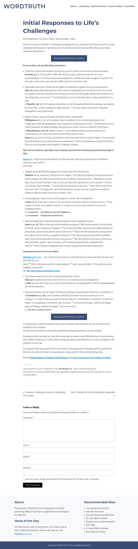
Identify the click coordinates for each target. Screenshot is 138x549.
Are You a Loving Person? (39, 309)
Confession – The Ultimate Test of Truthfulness (49, 212)
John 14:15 (30, 280)
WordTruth (24, 6)
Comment (28, 417)
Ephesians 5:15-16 (23, 533)
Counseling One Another (97, 508)
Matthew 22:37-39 (32, 257)
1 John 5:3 (29, 283)
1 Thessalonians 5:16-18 (36, 130)
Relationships (62, 39)
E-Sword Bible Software (97, 528)
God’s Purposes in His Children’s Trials (92, 357)
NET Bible (90, 525)
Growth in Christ (47, 39)
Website (26, 468)
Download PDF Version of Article (69, 58)
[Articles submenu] (77, 6)
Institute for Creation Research (100, 521)
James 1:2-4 (30, 137)
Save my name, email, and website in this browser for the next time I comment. (62, 479)
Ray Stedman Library (96, 532)
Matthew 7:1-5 (32, 175)
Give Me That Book (95, 511)
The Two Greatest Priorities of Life (43, 271)
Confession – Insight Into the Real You (45, 215)
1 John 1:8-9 (31, 202)
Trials (72, 39)
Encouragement (30, 39)
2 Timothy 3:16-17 (33, 104)
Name (26, 445)
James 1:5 (27, 159)
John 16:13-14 (31, 90)
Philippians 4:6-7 (33, 120)
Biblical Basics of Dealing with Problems (49, 357)
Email (26, 456)
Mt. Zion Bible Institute (97, 518)
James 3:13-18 (31, 224)
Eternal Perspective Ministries (100, 515)
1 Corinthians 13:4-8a (35, 295)
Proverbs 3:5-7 (32, 74)
